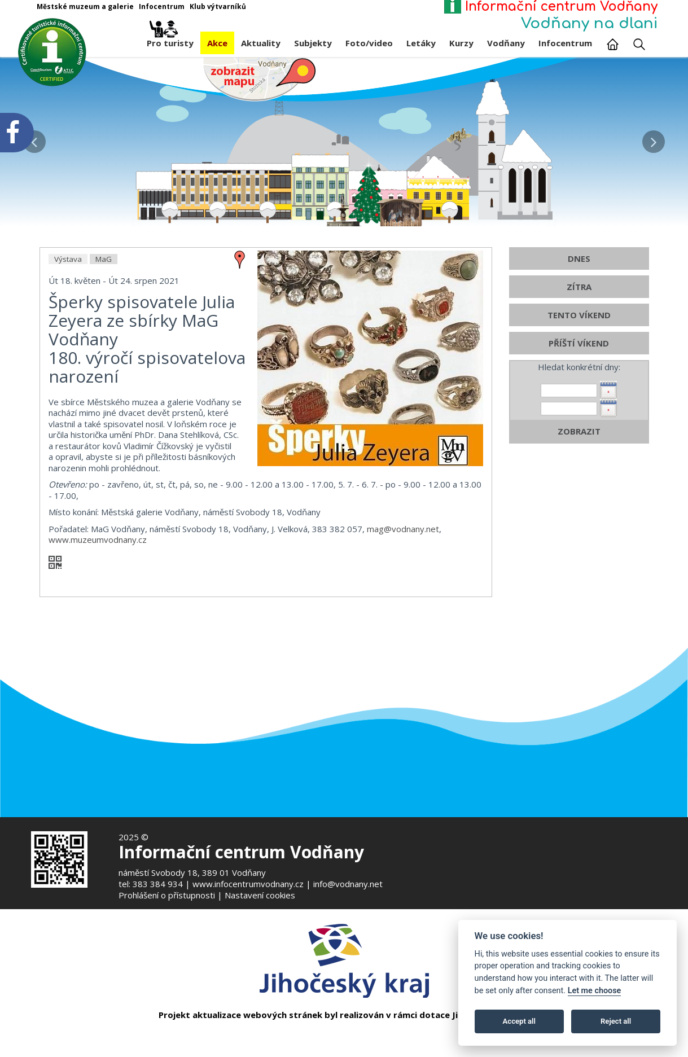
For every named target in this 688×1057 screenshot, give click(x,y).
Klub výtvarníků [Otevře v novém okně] (218, 6)
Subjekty (313, 43)
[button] (653, 138)
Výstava (68, 305)
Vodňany (506, 43)
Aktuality (261, 43)
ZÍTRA (579, 333)
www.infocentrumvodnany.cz (248, 883)
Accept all (519, 1021)
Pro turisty (170, 40)
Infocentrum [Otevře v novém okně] (162, 6)
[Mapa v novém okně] (259, 78)
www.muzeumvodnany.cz (98, 585)
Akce (217, 43)
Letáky (421, 43)
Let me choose (594, 990)
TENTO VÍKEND (579, 361)
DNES (579, 304)
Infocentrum (565, 43)
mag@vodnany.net (403, 575)
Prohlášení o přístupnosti (167, 895)
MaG (103, 305)
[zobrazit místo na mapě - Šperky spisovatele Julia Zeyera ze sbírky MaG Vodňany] (240, 304)
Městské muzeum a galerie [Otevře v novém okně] (85, 6)
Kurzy (461, 43)
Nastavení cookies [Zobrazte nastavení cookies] (260, 895)
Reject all (616, 1021)
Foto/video (369, 43)
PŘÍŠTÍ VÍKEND (579, 389)
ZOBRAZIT (579, 477)
